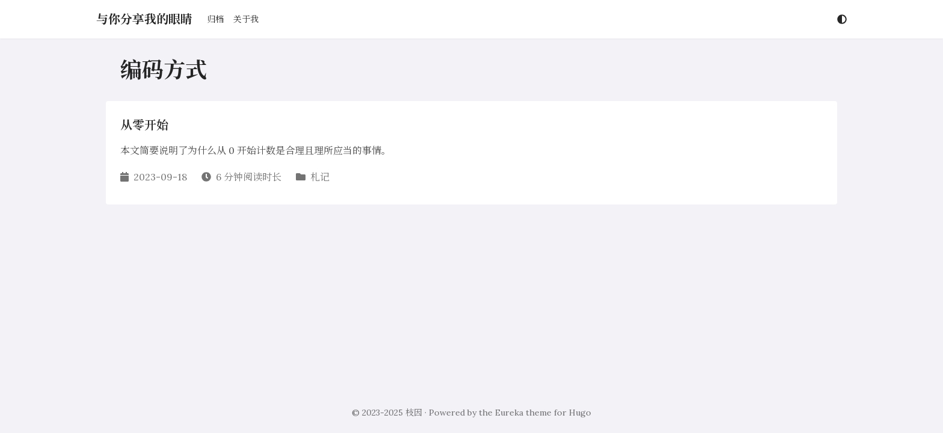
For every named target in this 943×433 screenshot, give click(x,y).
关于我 (246, 19)
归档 (215, 19)
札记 (320, 177)
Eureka (509, 412)
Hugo (580, 412)
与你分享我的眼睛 (144, 18)
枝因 (413, 412)
